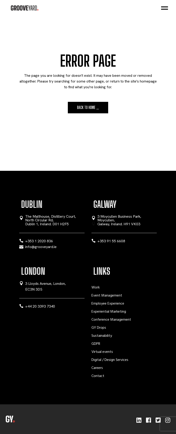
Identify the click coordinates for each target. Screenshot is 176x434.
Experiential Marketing (108, 312)
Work (95, 288)
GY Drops (98, 328)
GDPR (95, 344)
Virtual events (102, 352)
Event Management (106, 296)
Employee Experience (107, 304)
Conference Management (111, 320)
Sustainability (101, 336)
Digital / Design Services (109, 360)
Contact (97, 376)
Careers (97, 368)
